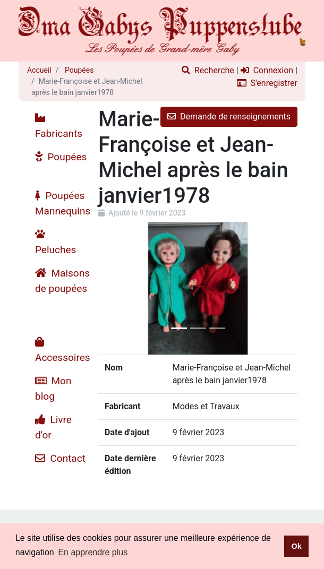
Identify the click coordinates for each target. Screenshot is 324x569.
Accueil (39, 70)
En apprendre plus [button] (92, 552)
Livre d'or (53, 427)
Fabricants (58, 126)
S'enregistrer (267, 83)
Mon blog (53, 388)
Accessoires (62, 350)
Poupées (78, 70)
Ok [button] (296, 546)
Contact (60, 458)
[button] (113, 288)
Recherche (208, 70)
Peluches (55, 242)
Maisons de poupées (62, 281)
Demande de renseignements (229, 116)
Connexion (267, 70)
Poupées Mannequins (62, 203)
